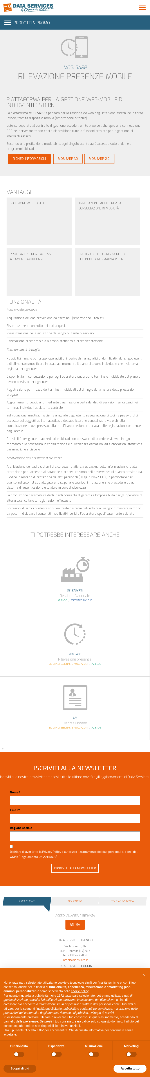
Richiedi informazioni (29, 159)
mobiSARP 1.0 (68, 159)
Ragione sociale (21, 828)
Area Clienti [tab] (26, 901)
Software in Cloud (81, 600)
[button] (144, 975)
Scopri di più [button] (20, 1068)
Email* (15, 810)
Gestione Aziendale (75, 595)
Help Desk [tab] (75, 901)
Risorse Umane (75, 723)
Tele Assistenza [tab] (122, 901)
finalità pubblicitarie (49, 1008)
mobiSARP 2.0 (99, 159)
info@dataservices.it (75, 960)
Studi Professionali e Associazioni (68, 664)
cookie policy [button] (79, 991)
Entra (75, 925)
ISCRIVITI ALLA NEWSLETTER (75, 868)
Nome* (15, 792)
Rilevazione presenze (75, 659)
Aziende (62, 600)
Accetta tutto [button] (130, 1068)
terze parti (71, 995)
